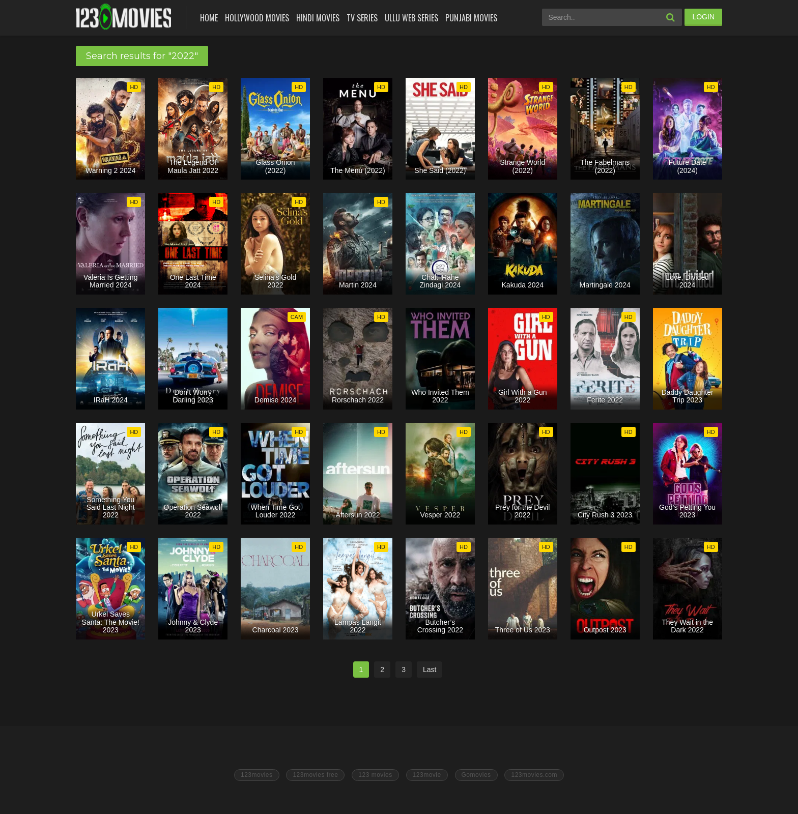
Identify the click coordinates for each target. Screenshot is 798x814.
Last (429, 669)
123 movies (375, 774)
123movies (257, 774)
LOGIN (703, 17)
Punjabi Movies (471, 18)
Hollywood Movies (257, 18)
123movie (427, 774)
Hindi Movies (317, 18)
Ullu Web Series (411, 18)
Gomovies (476, 774)
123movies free (315, 774)
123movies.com (534, 774)
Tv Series (362, 18)
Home (209, 18)
